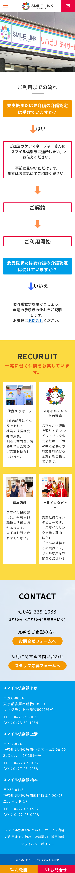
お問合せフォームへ (37, 641)
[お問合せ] (56, 869)
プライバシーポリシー (37, 844)
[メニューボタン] (6, 6)
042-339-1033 (40, 611)
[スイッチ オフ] (68, 6)
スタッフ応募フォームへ (37, 665)
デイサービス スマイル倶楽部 (42, 860)
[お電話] (19, 869)
